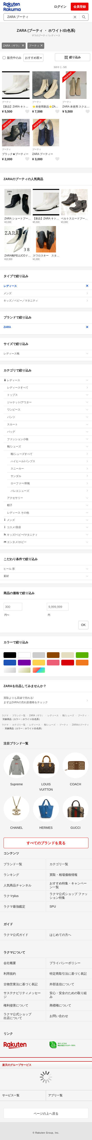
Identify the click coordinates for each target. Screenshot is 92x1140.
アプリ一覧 (55, 1095)
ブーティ (36, 45)
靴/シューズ (47, 446)
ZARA (46, 327)
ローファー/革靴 (49, 483)
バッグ (47, 431)
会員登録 (79, 6)
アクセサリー (47, 497)
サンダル (49, 476)
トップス (47, 394)
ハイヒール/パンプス (49, 461)
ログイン (60, 6)
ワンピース (47, 409)
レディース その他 (47, 512)
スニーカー (49, 468)
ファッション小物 (47, 439)
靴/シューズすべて (49, 454)
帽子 (47, 505)
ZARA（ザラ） (13, 45)
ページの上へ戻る (46, 1113)
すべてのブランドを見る (46, 843)
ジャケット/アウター (47, 402)
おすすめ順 (33, 57)
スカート (47, 424)
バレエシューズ (49, 490)
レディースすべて (47, 387)
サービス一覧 (10, 1095)
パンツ (47, 417)
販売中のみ (12, 57)
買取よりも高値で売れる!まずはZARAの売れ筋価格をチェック (46, 700)
